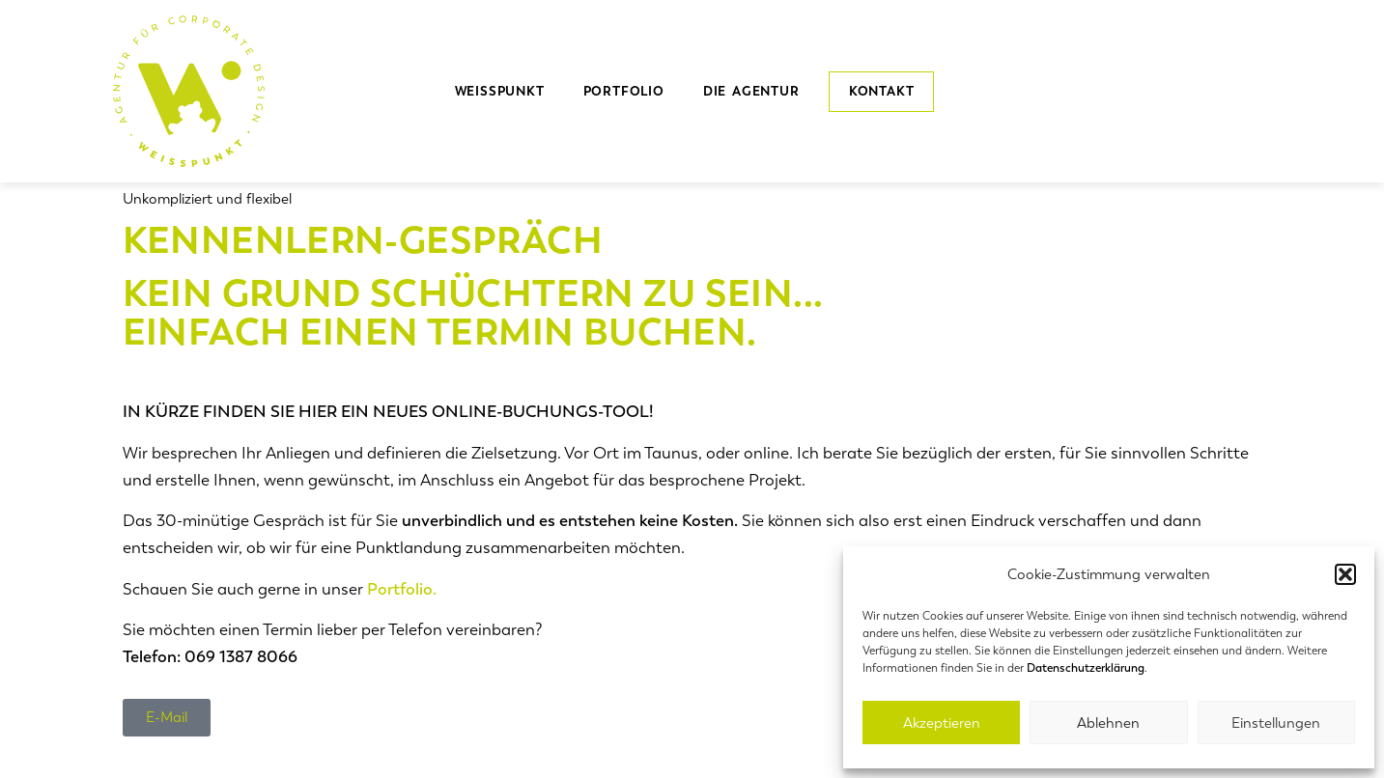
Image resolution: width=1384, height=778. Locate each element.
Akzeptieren (941, 723)
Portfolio (623, 91)
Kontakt (882, 91)
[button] (1345, 574)
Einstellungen (1275, 723)
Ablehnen (1108, 723)
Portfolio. (402, 588)
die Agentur (756, 91)
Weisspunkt (500, 91)
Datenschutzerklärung (1085, 668)
